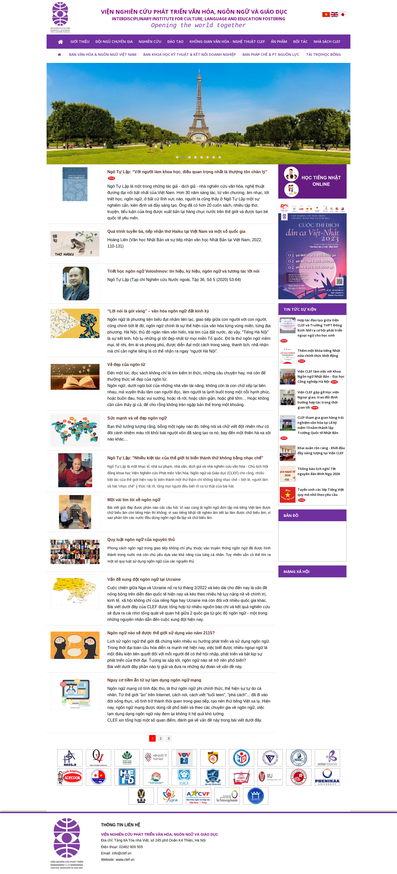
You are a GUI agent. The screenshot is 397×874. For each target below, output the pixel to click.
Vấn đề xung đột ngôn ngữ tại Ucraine (144, 579)
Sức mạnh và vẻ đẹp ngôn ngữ (137, 418)
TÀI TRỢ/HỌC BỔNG (323, 54)
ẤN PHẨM (279, 41)
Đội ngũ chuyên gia (114, 41)
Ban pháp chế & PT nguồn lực (271, 54)
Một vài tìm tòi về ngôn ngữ (133, 500)
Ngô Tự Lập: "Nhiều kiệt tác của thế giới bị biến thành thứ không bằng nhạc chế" (185, 458)
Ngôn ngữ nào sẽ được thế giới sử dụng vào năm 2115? (161, 633)
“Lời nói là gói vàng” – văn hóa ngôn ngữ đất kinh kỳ (158, 311)
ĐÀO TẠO (175, 41)
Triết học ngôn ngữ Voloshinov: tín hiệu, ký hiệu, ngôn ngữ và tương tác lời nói (183, 271)
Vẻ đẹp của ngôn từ (126, 364)
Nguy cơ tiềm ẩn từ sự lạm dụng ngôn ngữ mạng (154, 680)
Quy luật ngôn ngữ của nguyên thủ (141, 539)
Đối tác (300, 41)
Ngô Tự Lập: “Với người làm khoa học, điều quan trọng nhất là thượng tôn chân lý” (187, 175)
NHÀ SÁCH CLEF (327, 41)
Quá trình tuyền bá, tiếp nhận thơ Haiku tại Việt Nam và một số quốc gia (176, 231)
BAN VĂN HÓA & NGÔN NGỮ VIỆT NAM (102, 54)
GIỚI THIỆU (79, 41)
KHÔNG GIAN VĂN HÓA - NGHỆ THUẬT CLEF (227, 41)
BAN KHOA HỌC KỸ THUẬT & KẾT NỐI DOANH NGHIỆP (189, 54)
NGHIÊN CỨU (150, 41)
